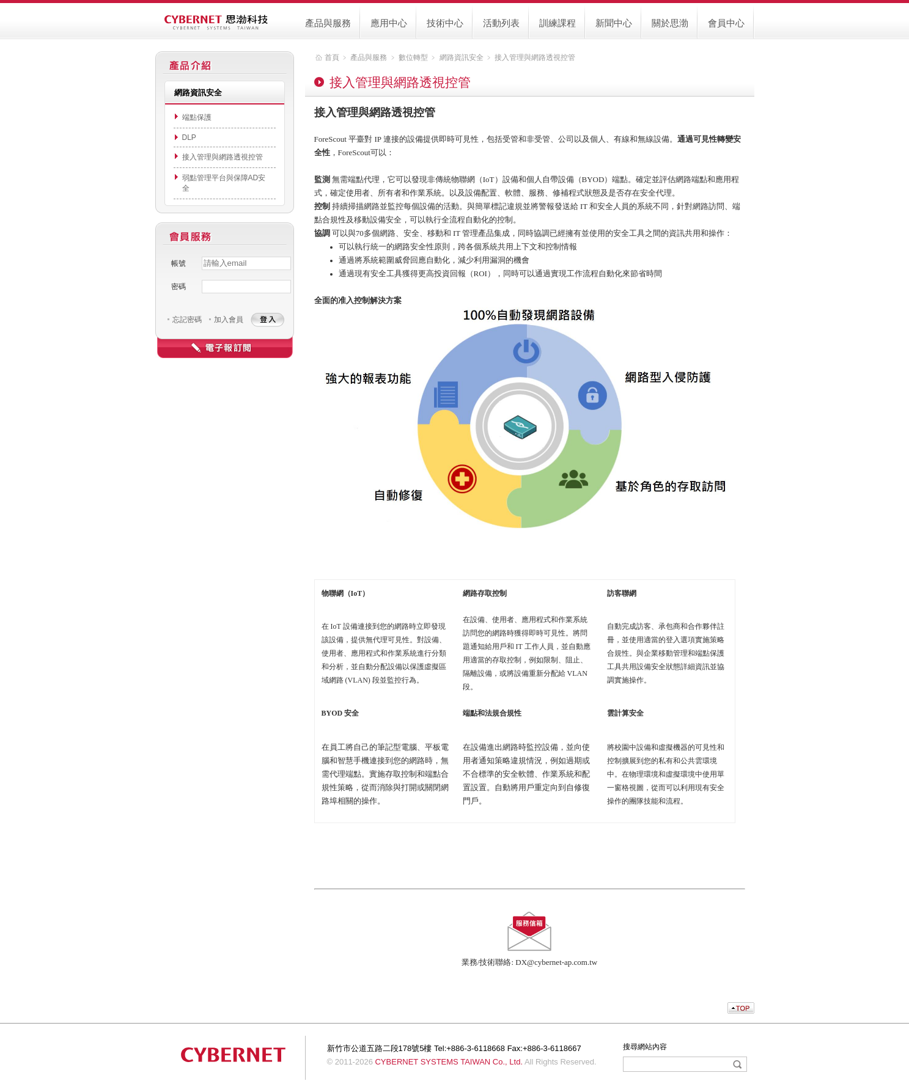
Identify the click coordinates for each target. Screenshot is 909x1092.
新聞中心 (613, 23)
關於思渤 (670, 23)
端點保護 (197, 117)
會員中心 (726, 23)
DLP (189, 137)
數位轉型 (413, 57)
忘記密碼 (187, 319)
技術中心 (445, 23)
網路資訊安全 (462, 57)
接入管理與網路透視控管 (222, 157)
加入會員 (228, 319)
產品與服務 (328, 23)
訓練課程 (557, 23)
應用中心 (388, 23)
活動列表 (501, 23)
